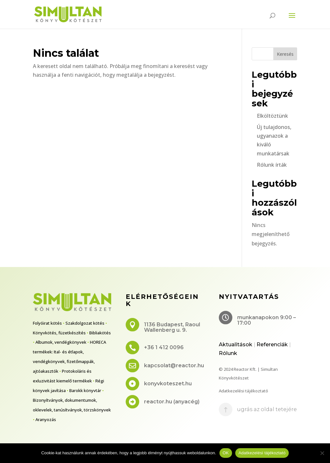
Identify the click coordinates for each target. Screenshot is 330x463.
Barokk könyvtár (85, 390)
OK (226, 452)
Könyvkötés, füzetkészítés (59, 333)
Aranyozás (45, 419)
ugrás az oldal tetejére (267, 409)
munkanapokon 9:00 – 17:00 (266, 320)
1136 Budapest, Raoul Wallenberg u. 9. (172, 327)
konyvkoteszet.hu (168, 383)
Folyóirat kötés (47, 323)
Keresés (285, 54)
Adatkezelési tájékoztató (243, 391)
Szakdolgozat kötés (84, 323)
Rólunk (228, 353)
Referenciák (272, 344)
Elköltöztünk (272, 115)
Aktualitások (235, 344)
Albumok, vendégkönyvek (60, 342)
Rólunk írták (272, 164)
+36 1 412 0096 (164, 347)
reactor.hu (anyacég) (171, 402)
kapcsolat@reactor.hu (174, 365)
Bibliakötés (100, 333)
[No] (322, 453)
